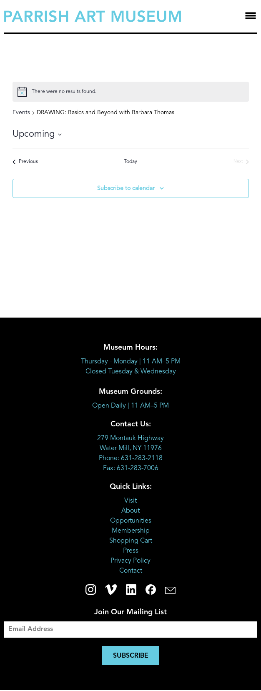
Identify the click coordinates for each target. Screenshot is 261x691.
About (130, 511)
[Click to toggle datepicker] (37, 134)
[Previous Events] (25, 161)
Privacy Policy (130, 561)
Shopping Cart (130, 541)
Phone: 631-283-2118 (131, 458)
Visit (130, 501)
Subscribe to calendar (126, 188)
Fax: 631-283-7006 (130, 468)
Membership (131, 531)
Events (21, 112)
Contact (130, 571)
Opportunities (130, 521)
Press (130, 551)
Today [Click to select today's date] (130, 161)
